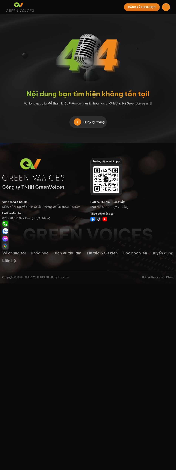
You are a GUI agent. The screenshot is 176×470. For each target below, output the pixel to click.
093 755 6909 (99, 207)
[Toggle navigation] (166, 7)
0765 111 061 (10, 218)
